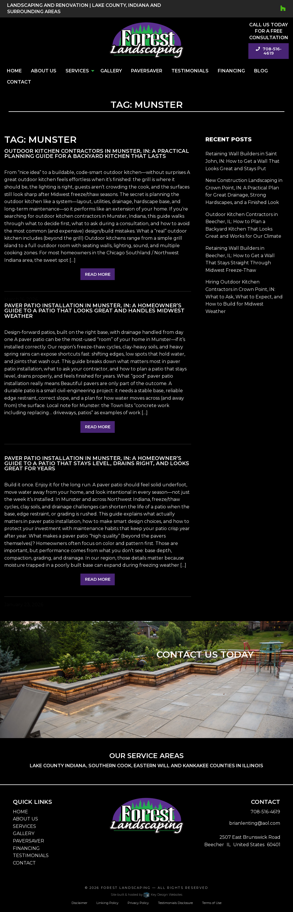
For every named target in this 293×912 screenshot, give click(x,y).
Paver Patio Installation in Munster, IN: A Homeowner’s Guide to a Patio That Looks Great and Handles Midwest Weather (94, 310)
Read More (97, 274)
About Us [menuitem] (43, 71)
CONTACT (24, 863)
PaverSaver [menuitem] (146, 71)
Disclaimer (79, 903)
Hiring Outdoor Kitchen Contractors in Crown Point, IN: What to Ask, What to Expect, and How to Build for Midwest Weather (244, 296)
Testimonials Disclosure (175, 903)
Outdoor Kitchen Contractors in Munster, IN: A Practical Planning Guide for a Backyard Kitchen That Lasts (96, 153)
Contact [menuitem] (19, 82)
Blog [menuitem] (261, 71)
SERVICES (24, 826)
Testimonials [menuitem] (190, 71)
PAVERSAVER (28, 841)
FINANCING (26, 848)
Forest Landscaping (126, 888)
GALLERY (23, 833)
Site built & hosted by (146, 895)
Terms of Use (211, 903)
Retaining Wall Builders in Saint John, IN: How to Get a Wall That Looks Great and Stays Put (242, 161)
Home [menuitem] (14, 71)
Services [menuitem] (77, 71)
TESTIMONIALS (31, 855)
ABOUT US (25, 819)
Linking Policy (107, 903)
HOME (20, 811)
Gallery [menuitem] (111, 71)
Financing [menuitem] (231, 71)
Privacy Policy (138, 903)
